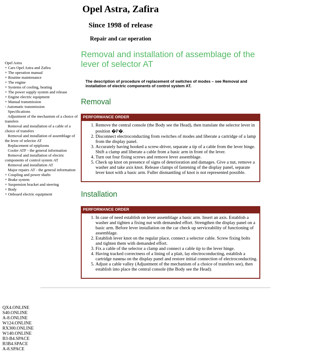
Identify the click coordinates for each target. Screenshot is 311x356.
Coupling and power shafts (29, 174)
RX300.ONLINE (18, 328)
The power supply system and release (37, 92)
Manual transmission (24, 101)
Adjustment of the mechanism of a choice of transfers (185, 263)
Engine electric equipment (29, 97)
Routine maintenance (25, 77)
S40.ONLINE (15, 312)
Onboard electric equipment (30, 194)
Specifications (19, 111)
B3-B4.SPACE (15, 338)
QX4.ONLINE (15, 307)
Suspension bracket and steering (33, 184)
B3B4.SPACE (15, 343)
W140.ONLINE (17, 333)
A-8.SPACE (13, 348)
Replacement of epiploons (28, 145)
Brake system (18, 179)
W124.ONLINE (17, 322)
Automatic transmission (26, 106)
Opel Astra (13, 62)
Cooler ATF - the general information (37, 150)
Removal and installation (30, 165)
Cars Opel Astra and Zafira (29, 67)
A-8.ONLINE (15, 317)
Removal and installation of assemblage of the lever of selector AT (40, 138)
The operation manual (25, 72)
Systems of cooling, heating (30, 87)
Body (12, 189)
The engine (17, 82)
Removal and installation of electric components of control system (34, 157)
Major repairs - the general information (42, 170)
